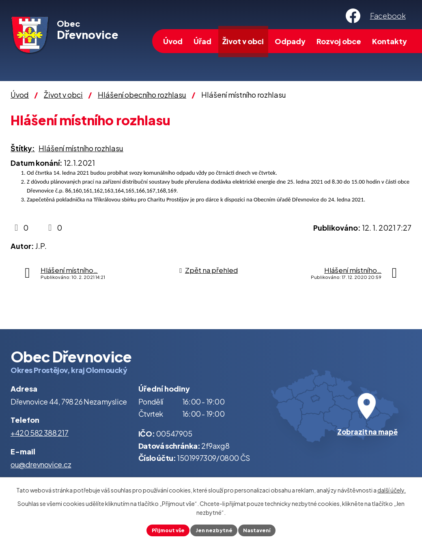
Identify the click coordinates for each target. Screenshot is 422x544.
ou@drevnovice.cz (41, 464)
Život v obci (243, 41)
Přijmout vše (164, 529)
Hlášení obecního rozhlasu (142, 94)
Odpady (290, 41)
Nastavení (261, 529)
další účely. (391, 489)
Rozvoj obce (338, 41)
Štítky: (23, 148)
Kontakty (389, 41)
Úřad (202, 41)
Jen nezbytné (214, 529)
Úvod (173, 41)
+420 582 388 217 (40, 432)
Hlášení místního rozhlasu (81, 148)
